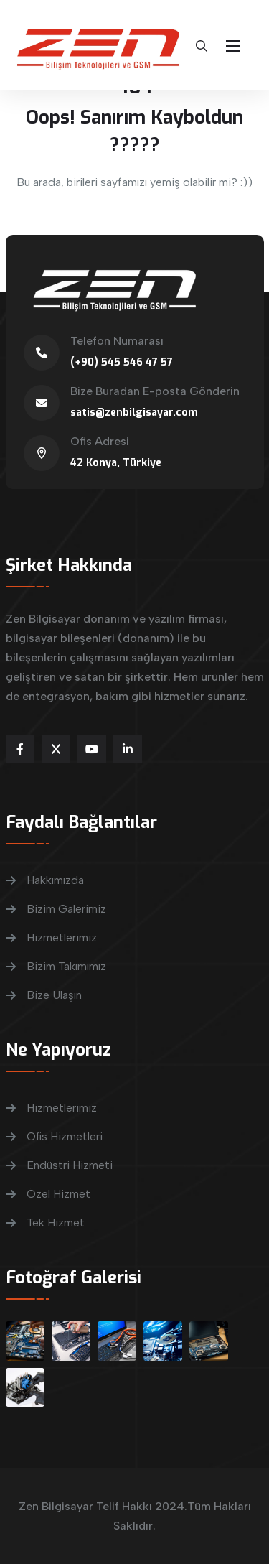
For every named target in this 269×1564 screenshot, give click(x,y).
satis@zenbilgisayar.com (134, 412)
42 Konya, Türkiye (115, 463)
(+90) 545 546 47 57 (121, 362)
